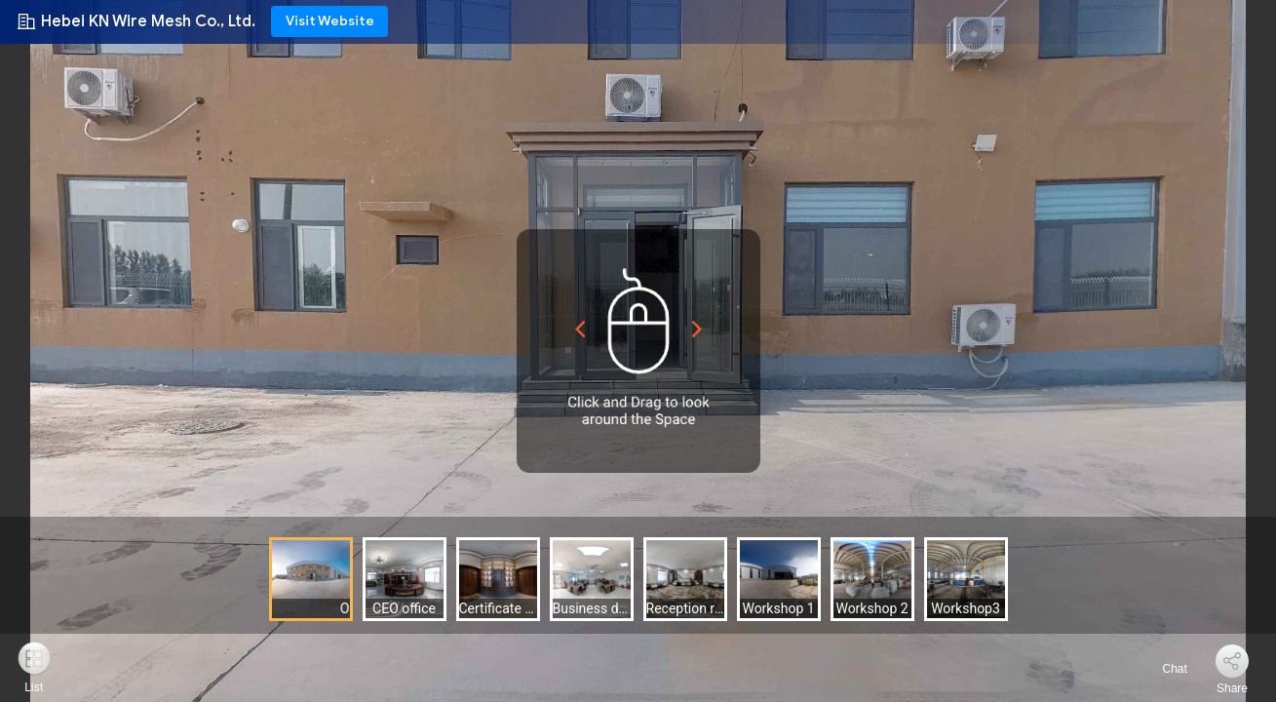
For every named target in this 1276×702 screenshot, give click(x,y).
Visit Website (330, 21)
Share (1232, 688)
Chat (1163, 669)
